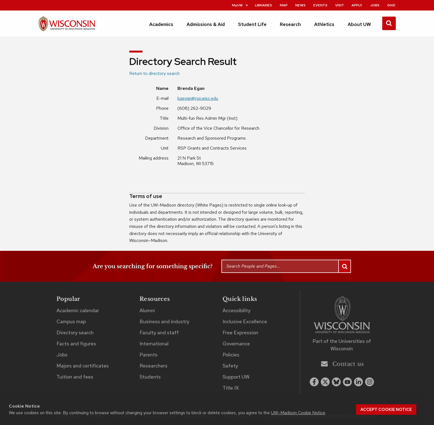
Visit (339, 5)
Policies (231, 354)
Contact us (342, 363)
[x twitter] (325, 381)
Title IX (231, 388)
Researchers (153, 366)
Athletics (324, 24)
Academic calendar (77, 310)
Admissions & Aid (206, 24)
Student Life (252, 24)
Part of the (341, 345)
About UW (359, 24)
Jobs (374, 5)
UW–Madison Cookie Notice (298, 413)
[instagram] (369, 381)
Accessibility (236, 310)
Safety (230, 366)
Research (290, 24)
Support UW (236, 377)
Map (284, 5)
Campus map (71, 321)
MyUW (240, 5)
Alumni (147, 310)
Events (320, 5)
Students (150, 377)
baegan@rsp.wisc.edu (197, 98)
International (154, 343)
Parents (148, 354)
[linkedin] (358, 381)
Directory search (75, 332)
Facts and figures (76, 343)
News (300, 5)
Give (391, 5)
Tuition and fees (74, 377)
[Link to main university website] (342, 315)
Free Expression (240, 332)
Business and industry (164, 321)
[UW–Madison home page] (66, 26)
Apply (357, 5)
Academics (161, 24)
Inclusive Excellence (245, 321)
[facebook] (314, 381)
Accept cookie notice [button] (386, 409)
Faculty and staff (159, 332)
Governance (236, 343)
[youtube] (347, 381)
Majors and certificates (82, 366)
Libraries (263, 5)
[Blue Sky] (336, 381)
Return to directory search (154, 73)
